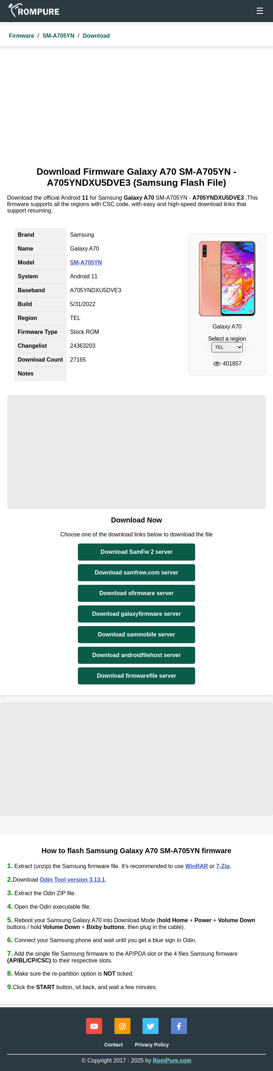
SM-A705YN (58, 36)
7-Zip (223, 866)
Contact (113, 1045)
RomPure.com (172, 1060)
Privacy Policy (152, 1045)
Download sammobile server (136, 634)
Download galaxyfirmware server (136, 614)
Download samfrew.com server (136, 572)
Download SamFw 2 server (137, 552)
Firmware (21, 36)
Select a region (227, 339)
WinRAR (196, 866)
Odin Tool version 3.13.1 (72, 880)
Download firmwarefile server (136, 676)
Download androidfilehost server (136, 655)
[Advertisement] (136, 110)
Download (96, 36)
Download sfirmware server (137, 593)
